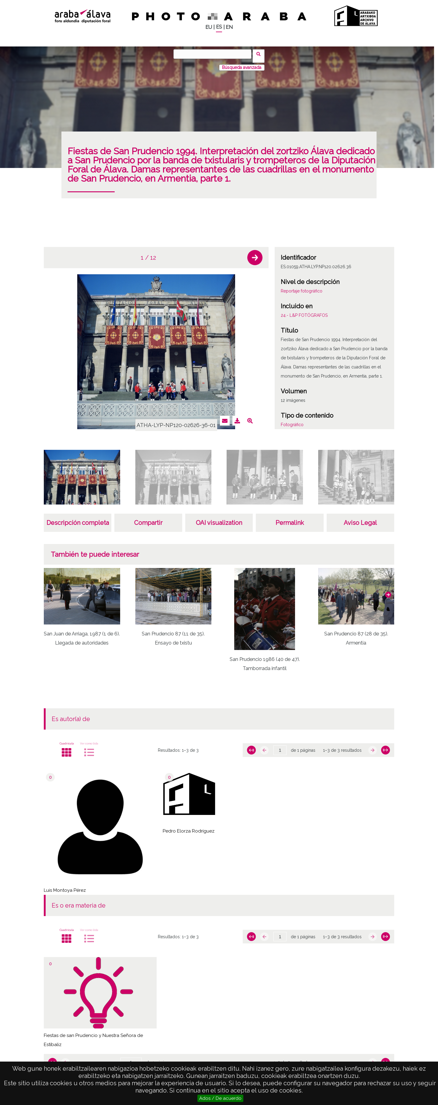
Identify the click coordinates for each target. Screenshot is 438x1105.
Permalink (290, 518)
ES (219, 27)
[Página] (280, 746)
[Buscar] (214, 54)
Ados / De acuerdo (220, 1098)
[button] (254, 253)
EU (208, 27)
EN (229, 27)
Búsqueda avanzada (241, 63)
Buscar (260, 53)
